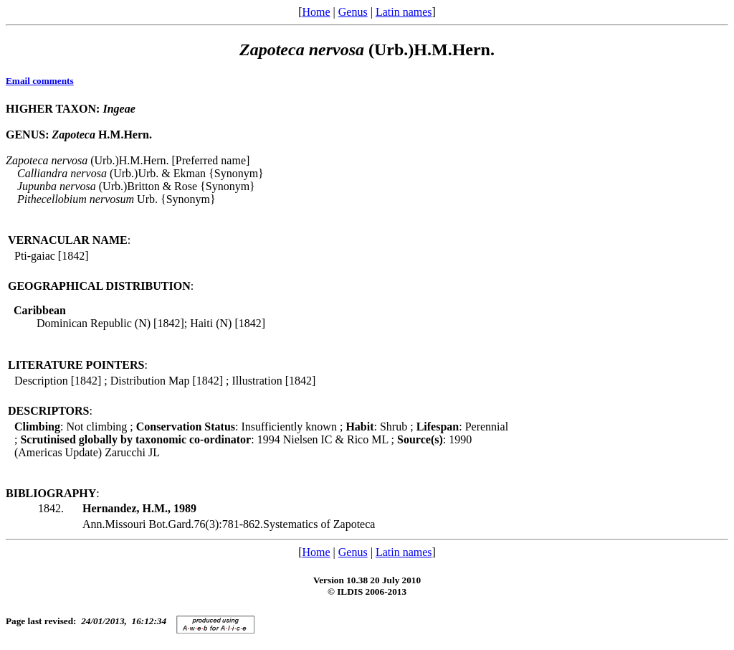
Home (316, 12)
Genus (353, 12)
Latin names (404, 12)
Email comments (40, 80)
